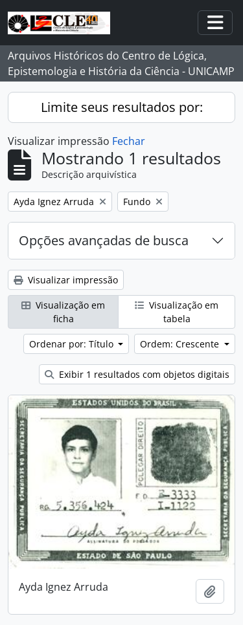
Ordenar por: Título (72, 344)
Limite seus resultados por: (122, 107)
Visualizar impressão (66, 280)
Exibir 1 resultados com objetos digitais (137, 374)
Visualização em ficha (63, 312)
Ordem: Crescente (181, 344)
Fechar (128, 141)
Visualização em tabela (176, 312)
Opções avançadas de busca (104, 240)
